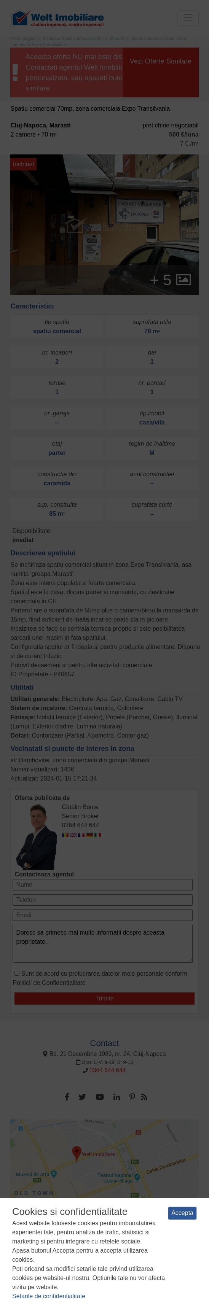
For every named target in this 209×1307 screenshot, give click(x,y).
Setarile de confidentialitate (48, 1296)
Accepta (182, 1213)
